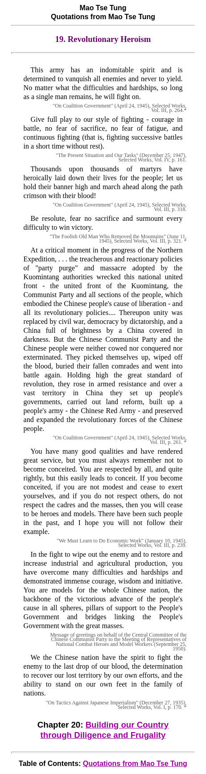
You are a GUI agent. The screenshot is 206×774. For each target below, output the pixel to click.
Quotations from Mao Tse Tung (135, 763)
